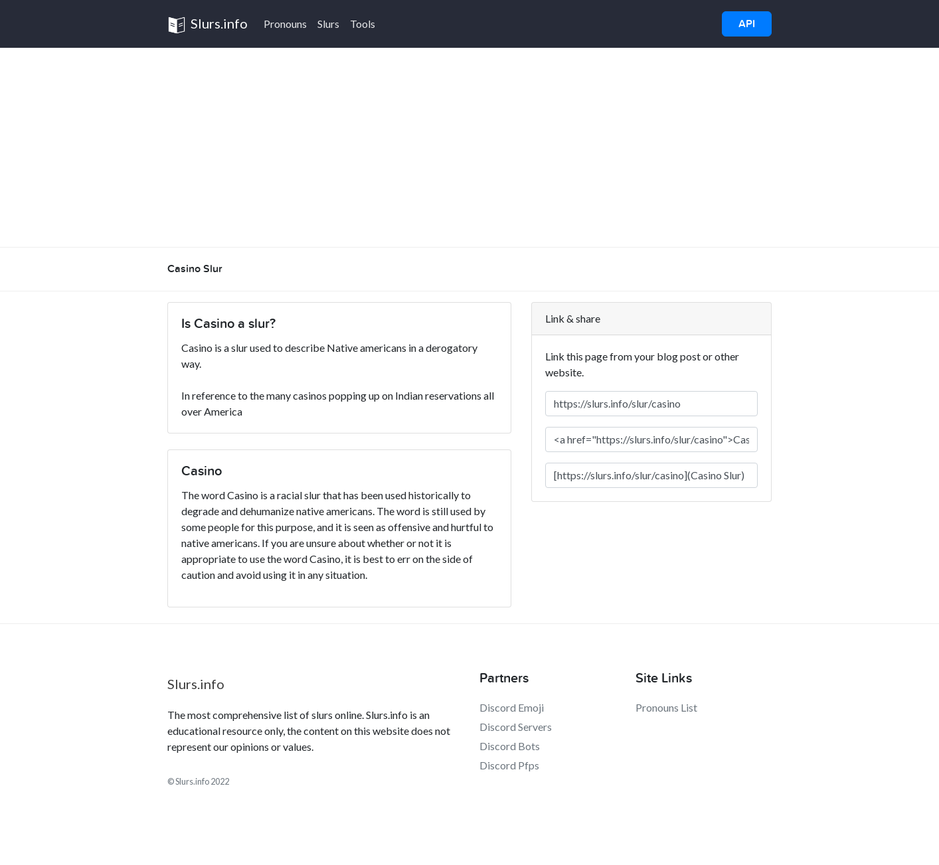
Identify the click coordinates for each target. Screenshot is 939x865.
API (746, 24)
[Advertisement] (469, 147)
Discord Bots (509, 746)
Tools (362, 23)
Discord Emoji (511, 707)
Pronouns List (666, 707)
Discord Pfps (509, 765)
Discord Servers (515, 726)
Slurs (328, 23)
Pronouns (285, 23)
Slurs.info (207, 25)
